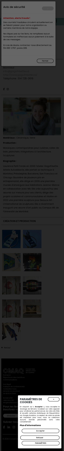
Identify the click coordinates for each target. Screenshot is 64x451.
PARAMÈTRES (40, 443)
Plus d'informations (30, 425)
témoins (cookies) (38, 409)
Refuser (39, 437)
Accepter (40, 431)
